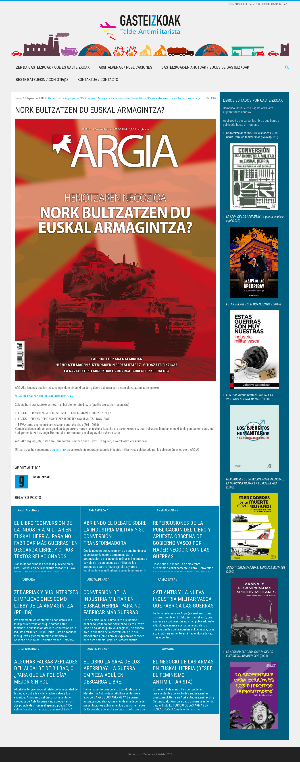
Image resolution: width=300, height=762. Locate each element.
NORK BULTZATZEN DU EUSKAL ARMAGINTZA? (44, 396)
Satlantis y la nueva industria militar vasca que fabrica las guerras (183, 599)
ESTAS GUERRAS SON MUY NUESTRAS (249, 304)
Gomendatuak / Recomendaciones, (150, 98)
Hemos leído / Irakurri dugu (185, 98)
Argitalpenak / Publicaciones (125, 67)
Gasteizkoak (55, 98)
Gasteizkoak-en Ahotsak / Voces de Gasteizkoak (205, 67)
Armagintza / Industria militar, (114, 98)
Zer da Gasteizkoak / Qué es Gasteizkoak (53, 67)
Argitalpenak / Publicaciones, (81, 98)
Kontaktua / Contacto (98, 79)
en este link (59, 449)
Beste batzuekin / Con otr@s (42, 79)
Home (231, 4)
